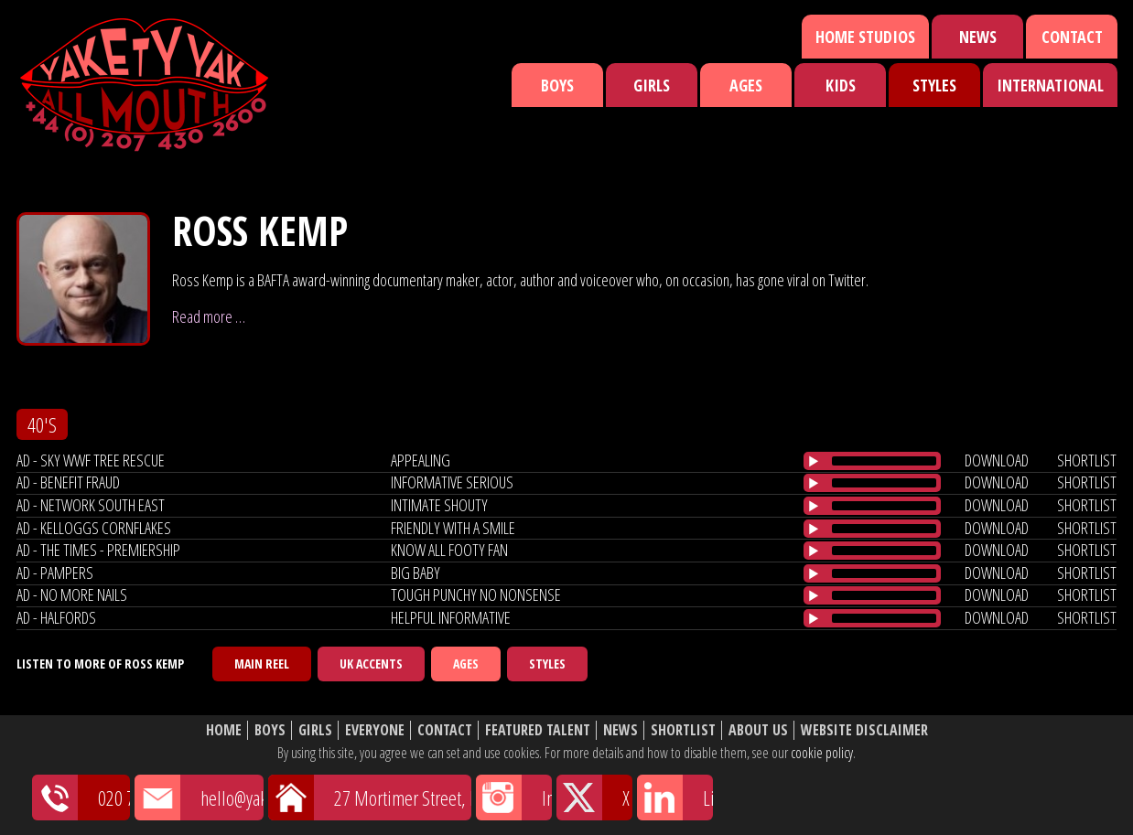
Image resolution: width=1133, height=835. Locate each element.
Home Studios (865, 37)
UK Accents (371, 663)
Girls (651, 85)
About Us (758, 730)
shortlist (1087, 460)
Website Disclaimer (864, 730)
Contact (1072, 37)
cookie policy (822, 753)
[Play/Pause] (813, 461)
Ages (745, 85)
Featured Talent (537, 730)
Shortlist (683, 730)
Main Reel (261, 663)
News (978, 37)
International (1050, 85)
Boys (557, 85)
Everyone (375, 730)
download (997, 460)
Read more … (208, 316)
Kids (840, 85)
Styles (934, 85)
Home (224, 730)
